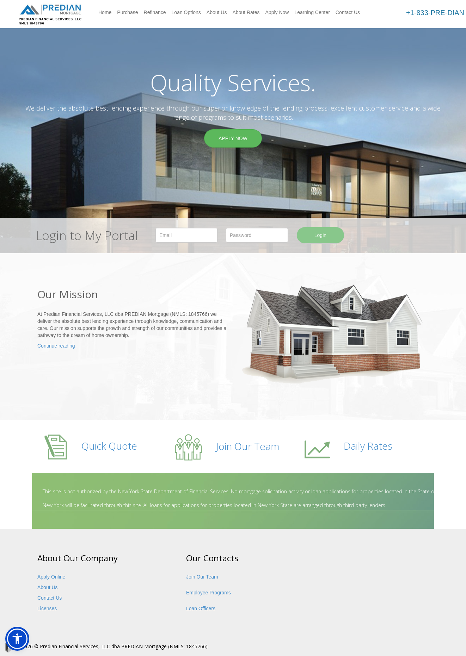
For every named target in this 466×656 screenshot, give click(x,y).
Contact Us (348, 12)
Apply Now (277, 12)
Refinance (155, 12)
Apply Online (51, 577)
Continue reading (56, 346)
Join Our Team (226, 446)
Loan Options (186, 12)
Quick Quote (90, 445)
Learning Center (312, 12)
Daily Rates (347, 445)
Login (320, 235)
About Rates (245, 12)
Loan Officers (200, 608)
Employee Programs (208, 592)
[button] (17, 639)
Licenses (47, 608)
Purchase (127, 12)
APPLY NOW (233, 138)
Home (104, 12)
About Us (217, 12)
